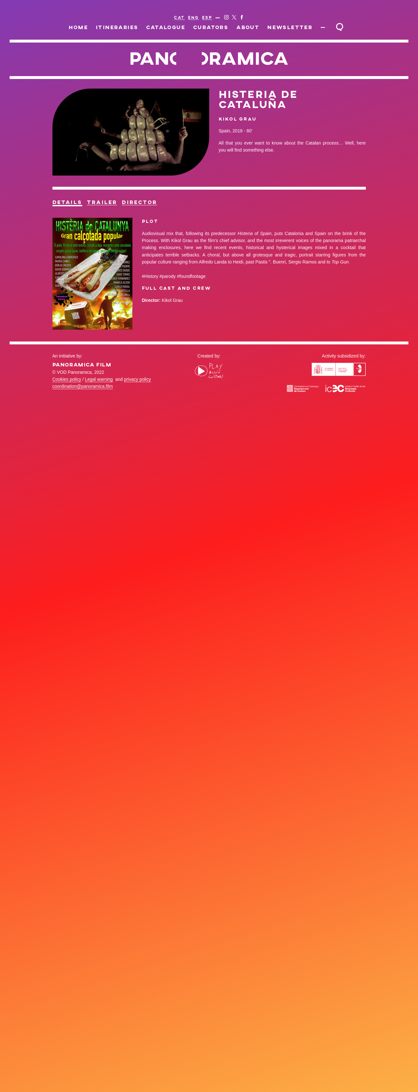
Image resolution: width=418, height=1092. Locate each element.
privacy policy (137, 379)
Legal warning (99, 379)
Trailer (102, 202)
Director (139, 202)
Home (78, 27)
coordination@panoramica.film (82, 386)
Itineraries (117, 27)
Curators (210, 27)
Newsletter (289, 27)
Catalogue (165, 27)
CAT (179, 17)
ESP (207, 17)
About (247, 27)
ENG (193, 17)
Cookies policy (66, 379)
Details (67, 202)
